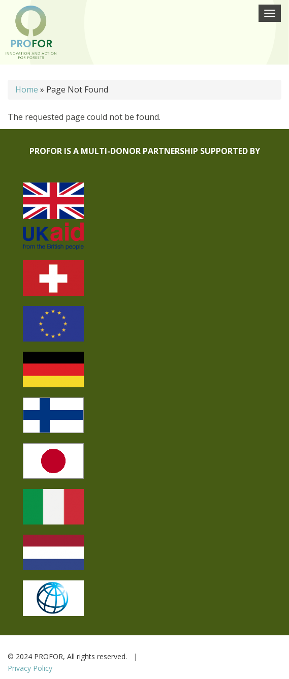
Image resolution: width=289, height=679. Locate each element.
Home (26, 89)
